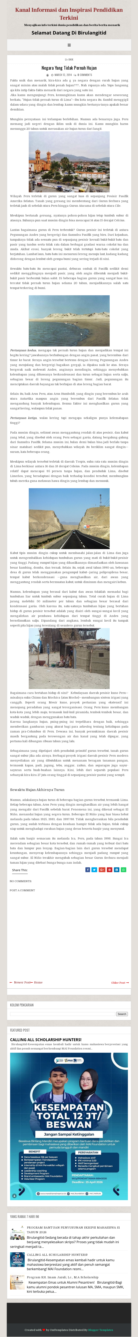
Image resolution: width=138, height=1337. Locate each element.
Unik (70, 59)
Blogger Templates (100, 1330)
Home (38, 982)
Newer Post (22, 982)
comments (84, 75)
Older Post (118, 982)
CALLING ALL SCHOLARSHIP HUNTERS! (45, 1039)
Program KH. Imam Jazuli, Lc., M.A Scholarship (63, 1277)
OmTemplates (59, 1330)
